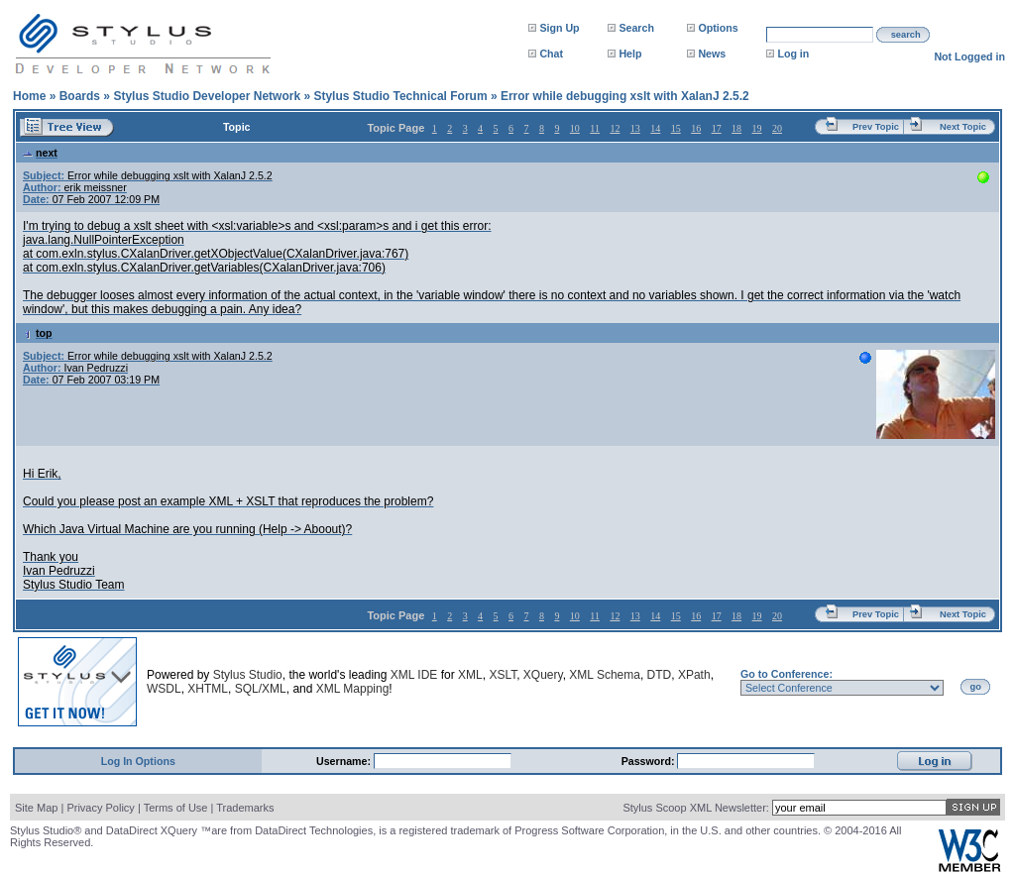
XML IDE (414, 675)
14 (655, 128)
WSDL (164, 689)
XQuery (543, 675)
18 (736, 128)
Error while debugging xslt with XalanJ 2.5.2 (625, 96)
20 (777, 128)
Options (717, 28)
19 (757, 128)
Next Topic (963, 127)
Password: (649, 761)
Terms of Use (176, 808)
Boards (79, 96)
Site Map (36, 808)
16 (696, 128)
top (38, 333)
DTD (659, 675)
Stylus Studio (247, 675)
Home (29, 96)
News (712, 53)
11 (595, 128)
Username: (345, 761)
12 (615, 128)
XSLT (502, 675)
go (975, 687)
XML (470, 675)
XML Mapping (353, 689)
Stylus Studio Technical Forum (400, 96)
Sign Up (559, 28)
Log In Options (138, 761)
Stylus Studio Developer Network (206, 96)
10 (575, 128)
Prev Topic (875, 127)
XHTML (207, 689)
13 (635, 128)
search (906, 35)
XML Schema (604, 675)
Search (636, 28)
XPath (694, 675)
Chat (551, 53)
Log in (793, 53)
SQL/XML (260, 689)
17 (717, 128)
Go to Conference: (786, 674)
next (40, 153)
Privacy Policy (100, 808)
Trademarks (245, 808)
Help (630, 53)
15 (676, 128)
